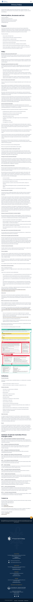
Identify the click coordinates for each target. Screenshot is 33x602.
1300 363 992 (7, 513)
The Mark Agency (26, 600)
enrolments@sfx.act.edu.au (16, 575)
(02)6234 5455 (6, 505)
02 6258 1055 (16, 557)
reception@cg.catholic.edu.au (8, 506)
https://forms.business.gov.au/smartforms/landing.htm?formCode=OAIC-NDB (15, 317)
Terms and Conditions (20, 600)
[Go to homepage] (4, 1)
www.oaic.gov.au (4, 514)
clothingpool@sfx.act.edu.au (17, 582)
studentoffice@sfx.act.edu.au (16, 569)
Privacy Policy (15, 600)
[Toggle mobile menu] (31, 1)
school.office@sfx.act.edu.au (17, 558)
